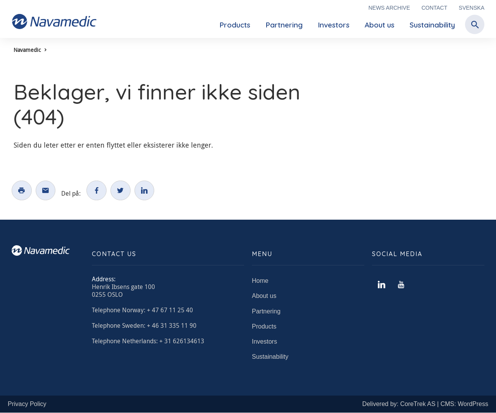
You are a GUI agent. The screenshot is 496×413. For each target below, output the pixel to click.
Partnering (284, 24)
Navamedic (27, 49)
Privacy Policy (27, 404)
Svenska (471, 8)
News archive (389, 8)
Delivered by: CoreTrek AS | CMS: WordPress (425, 404)
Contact (435, 8)
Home (260, 280)
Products (234, 24)
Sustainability (432, 24)
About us (379, 24)
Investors (334, 24)
